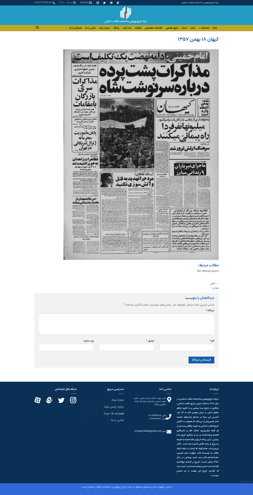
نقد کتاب (127, 28)
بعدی (214, 288)
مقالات (138, 28)
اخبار (192, 28)
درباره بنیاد (104, 28)
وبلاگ (116, 28)
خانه (215, 28)
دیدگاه (210, 310)
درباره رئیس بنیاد (114, 407)
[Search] (37, 27)
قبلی (214, 283)
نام (211, 341)
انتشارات (203, 28)
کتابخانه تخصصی (154, 28)
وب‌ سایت (88, 341)
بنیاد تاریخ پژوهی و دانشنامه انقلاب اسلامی (109, 487)
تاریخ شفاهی (172, 28)
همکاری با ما (76, 28)
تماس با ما (90, 28)
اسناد (184, 28)
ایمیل (150, 341)
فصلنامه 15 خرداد (113, 414)
